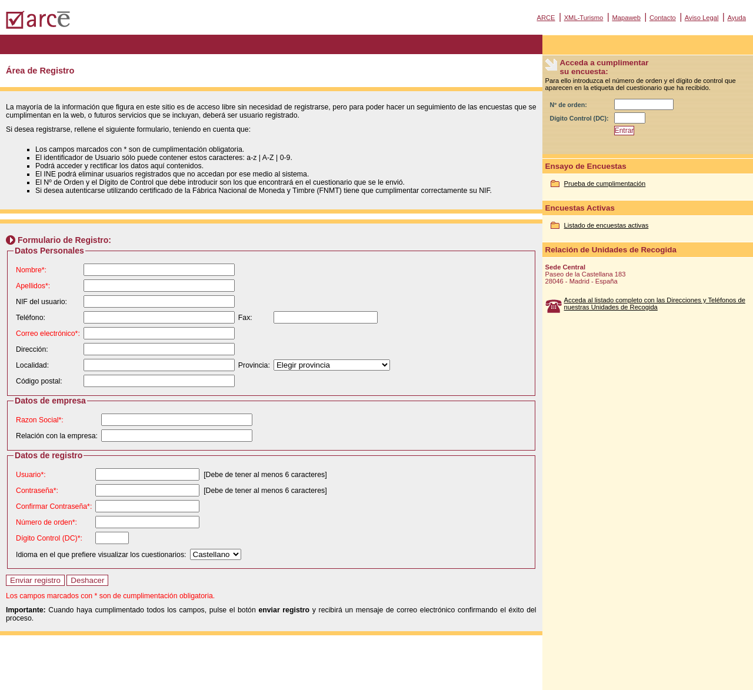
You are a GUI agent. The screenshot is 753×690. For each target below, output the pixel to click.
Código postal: (39, 381)
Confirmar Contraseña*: (54, 506)
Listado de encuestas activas (606, 225)
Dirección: (32, 349)
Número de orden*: (46, 522)
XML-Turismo (584, 17)
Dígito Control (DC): (579, 118)
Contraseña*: (37, 490)
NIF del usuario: (41, 302)
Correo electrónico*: (48, 333)
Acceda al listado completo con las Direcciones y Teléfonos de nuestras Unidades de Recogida (654, 303)
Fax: (245, 318)
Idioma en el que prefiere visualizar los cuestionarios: (101, 555)
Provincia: (254, 365)
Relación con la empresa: (57, 436)
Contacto (662, 17)
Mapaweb (626, 17)
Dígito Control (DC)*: (49, 538)
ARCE (546, 17)
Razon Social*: (40, 420)
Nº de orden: (568, 104)
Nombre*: (31, 270)
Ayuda (736, 17)
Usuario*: (31, 475)
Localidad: (32, 365)
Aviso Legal (702, 17)
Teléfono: (30, 318)
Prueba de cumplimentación (605, 183)
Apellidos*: (33, 286)
